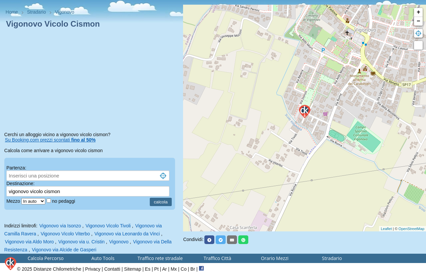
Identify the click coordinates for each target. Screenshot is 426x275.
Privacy (93, 269)
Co (184, 269)
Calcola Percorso (46, 258)
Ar (164, 269)
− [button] (418, 21)
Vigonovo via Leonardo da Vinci (127, 233)
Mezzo (13, 201)
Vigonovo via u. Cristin (81, 241)
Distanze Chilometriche (57, 269)
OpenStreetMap (411, 229)
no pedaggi (64, 201)
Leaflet (386, 229)
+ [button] (418, 12)
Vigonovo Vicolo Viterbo (65, 233)
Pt (156, 269)
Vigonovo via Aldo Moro (29, 241)
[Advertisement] (91, 81)
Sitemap (132, 269)
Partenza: (16, 167)
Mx (174, 269)
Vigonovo (118, 241)
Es (147, 269)
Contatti (112, 269)
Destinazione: (20, 183)
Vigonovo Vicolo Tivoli (108, 225)
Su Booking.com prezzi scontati (50, 139)
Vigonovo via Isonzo (60, 225)
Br (192, 269)
